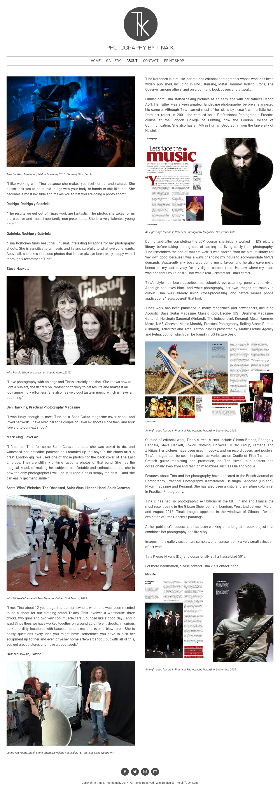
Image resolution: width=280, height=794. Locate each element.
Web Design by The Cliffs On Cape (177, 782)
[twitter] (135, 772)
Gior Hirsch (85, 174)
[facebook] (125, 772)
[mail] (155, 772)
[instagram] (145, 772)
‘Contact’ (223, 566)
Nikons (169, 556)
